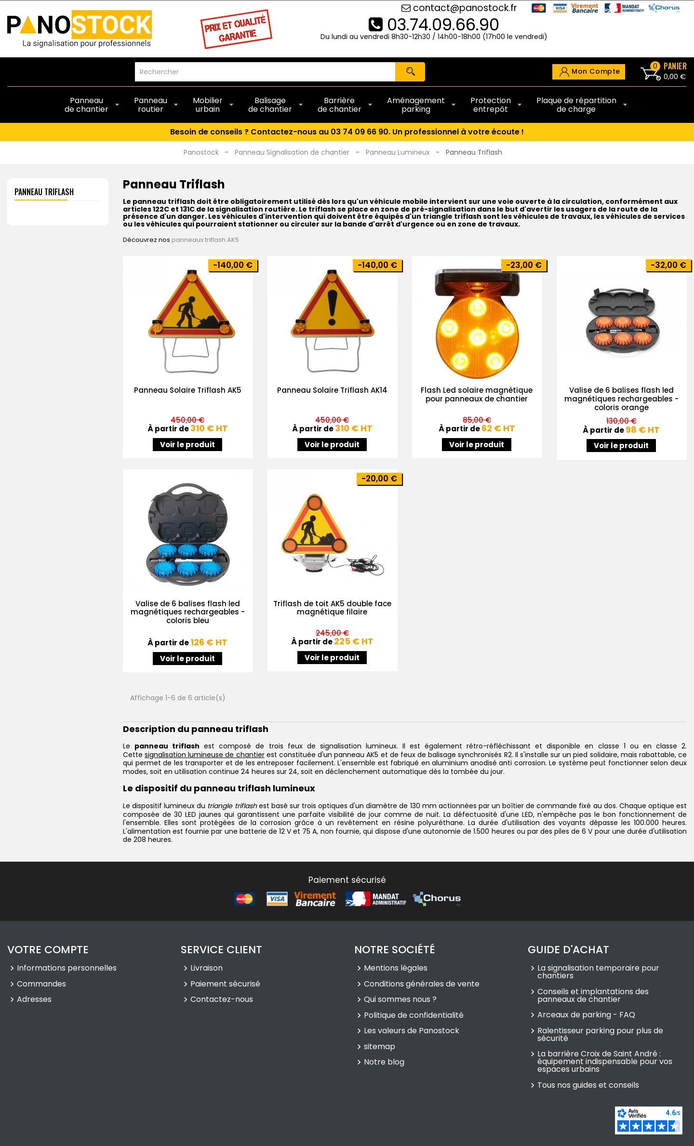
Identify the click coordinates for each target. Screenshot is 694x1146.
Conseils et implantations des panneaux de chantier (593, 996)
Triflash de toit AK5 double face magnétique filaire (332, 608)
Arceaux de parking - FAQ (586, 1016)
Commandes (41, 984)
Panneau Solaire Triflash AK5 (187, 390)
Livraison (206, 969)
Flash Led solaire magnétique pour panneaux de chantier (477, 394)
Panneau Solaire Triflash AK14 (332, 390)
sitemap (379, 1047)
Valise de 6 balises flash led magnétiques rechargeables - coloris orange (621, 398)
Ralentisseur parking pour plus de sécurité (600, 1035)
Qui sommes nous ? (400, 1000)
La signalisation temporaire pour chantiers (598, 973)
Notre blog (384, 1063)
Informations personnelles (67, 969)
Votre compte (48, 949)
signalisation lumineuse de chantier (204, 755)
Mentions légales (395, 969)
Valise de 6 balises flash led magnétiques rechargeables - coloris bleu (188, 612)
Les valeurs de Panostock (411, 1032)
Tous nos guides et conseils (588, 1086)
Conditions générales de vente (422, 984)
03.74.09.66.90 (434, 24)
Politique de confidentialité (414, 1016)
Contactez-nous (221, 1000)
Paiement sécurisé (225, 984)
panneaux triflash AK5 (205, 239)
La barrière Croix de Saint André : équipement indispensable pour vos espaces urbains (604, 1062)
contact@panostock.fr (459, 7)
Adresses (34, 1000)
